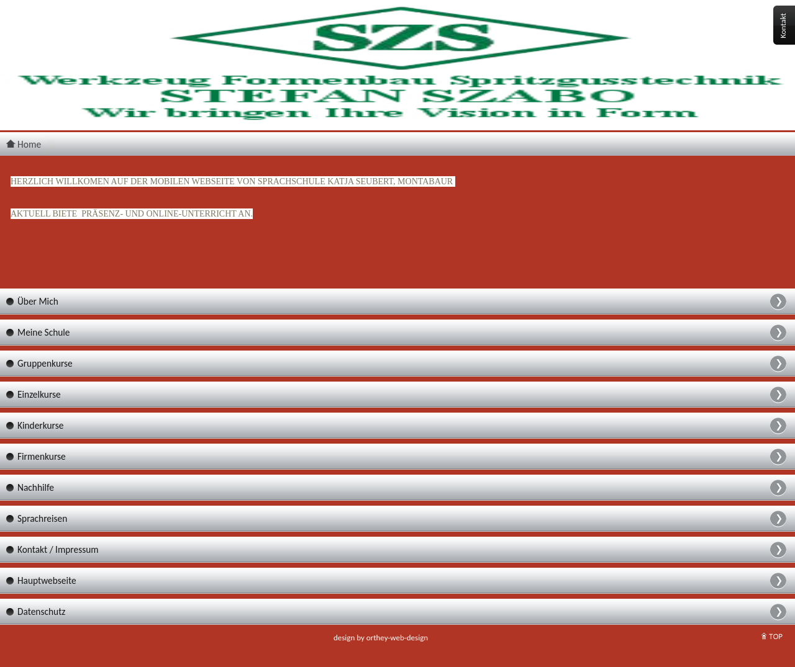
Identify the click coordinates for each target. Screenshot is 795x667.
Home (23, 144)
